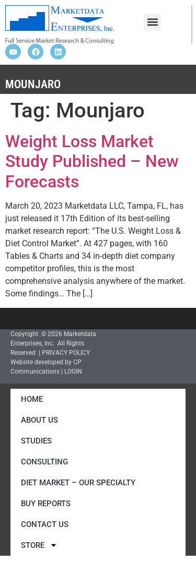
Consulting (44, 462)
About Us (39, 420)
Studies (36, 441)
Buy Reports (46, 503)
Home (32, 399)
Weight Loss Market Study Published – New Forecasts (92, 161)
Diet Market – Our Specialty (78, 482)
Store (39, 545)
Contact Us (44, 524)
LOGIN (73, 371)
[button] (152, 22)
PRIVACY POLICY (66, 352)
